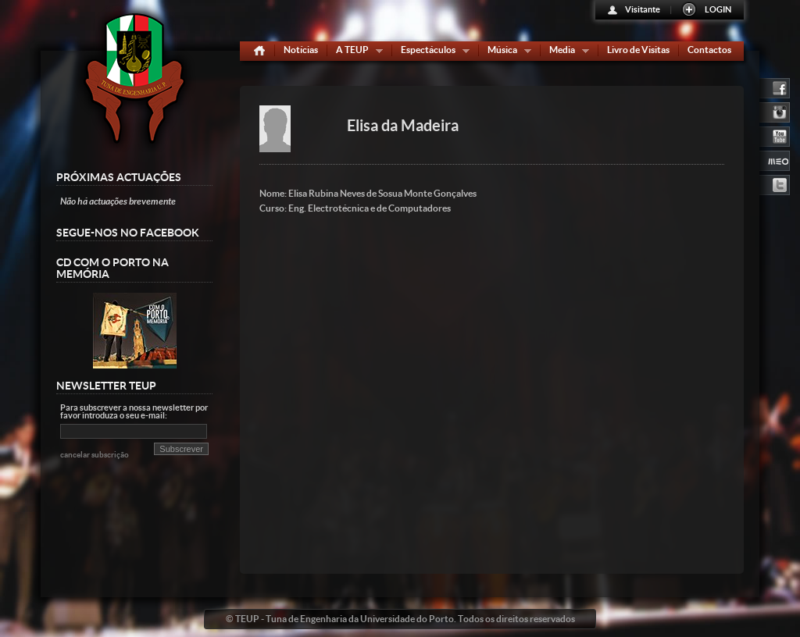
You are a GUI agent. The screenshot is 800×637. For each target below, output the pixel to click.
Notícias (301, 49)
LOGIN (718, 9)
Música (505, 52)
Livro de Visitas (638, 49)
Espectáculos (432, 52)
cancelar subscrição (94, 454)
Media (565, 52)
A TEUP (356, 52)
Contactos (709, 49)
